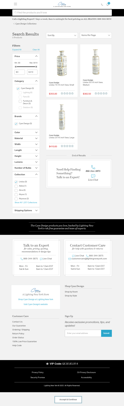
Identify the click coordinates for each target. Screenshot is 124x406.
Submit (106, 333)
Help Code (17, 346)
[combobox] (62, 12)
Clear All (36, 50)
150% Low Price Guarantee (24, 342)
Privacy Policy (37, 372)
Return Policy (18, 334)
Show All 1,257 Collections (26, 203)
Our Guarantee (19, 326)
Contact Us (17, 322)
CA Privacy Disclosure (86, 372)
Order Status (18, 338)
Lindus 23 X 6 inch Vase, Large (61, 138)
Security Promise (38, 378)
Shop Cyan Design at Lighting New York (35, 299)
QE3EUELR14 (70, 364)
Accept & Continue (68, 400)
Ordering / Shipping (21, 330)
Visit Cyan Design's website (36, 304)
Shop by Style (71, 296)
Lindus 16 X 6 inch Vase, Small (61, 85)
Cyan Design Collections (25, 23)
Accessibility (86, 378)
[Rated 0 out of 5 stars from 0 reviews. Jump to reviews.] (68, 93)
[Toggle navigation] (15, 4)
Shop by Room (71, 292)
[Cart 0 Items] (109, 5)
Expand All (16, 50)
